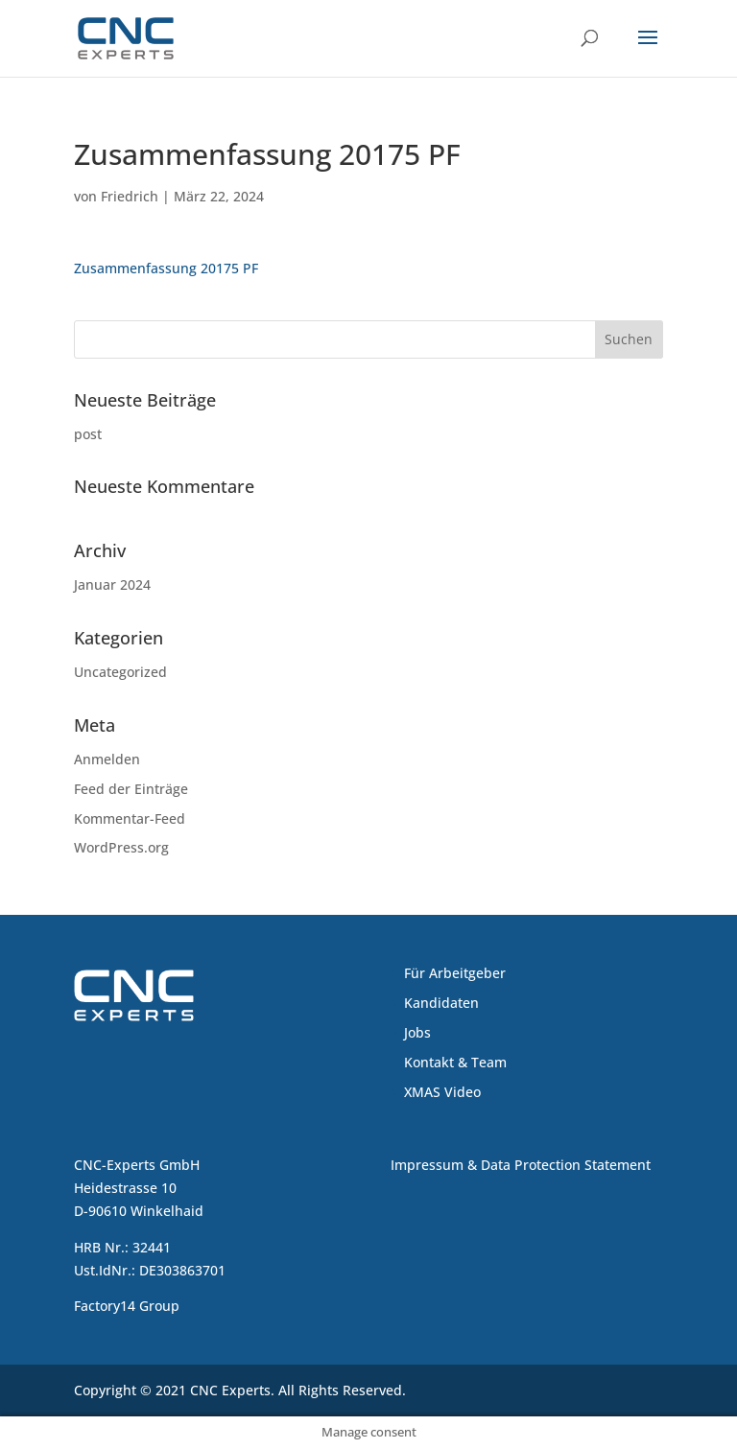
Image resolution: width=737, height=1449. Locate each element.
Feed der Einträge (131, 789)
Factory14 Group (126, 1306)
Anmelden (107, 759)
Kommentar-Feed (129, 818)
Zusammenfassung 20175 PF (166, 268)
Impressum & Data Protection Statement (521, 1165)
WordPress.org (121, 847)
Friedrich (129, 196)
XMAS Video (442, 1092)
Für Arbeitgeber (455, 973)
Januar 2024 (112, 584)
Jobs (417, 1032)
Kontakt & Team (455, 1062)
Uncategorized (120, 672)
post (88, 434)
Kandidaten (441, 1002)
